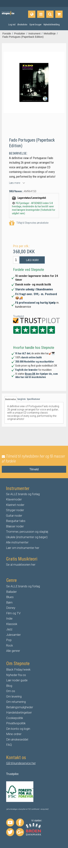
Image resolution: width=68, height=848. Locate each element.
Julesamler (13, 635)
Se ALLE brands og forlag (23, 494)
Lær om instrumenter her (22, 548)
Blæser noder (15, 526)
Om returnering (16, 702)
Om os (10, 691)
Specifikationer (33, 399)
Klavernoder (14, 499)
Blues (10, 597)
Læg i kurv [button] (32, 260)
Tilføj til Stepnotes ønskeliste (28, 223)
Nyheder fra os (16, 675)
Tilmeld (34, 469)
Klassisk (11, 624)
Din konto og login (18, 729)
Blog (9, 686)
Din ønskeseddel (17, 739)
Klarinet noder (15, 505)
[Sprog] (31, 14)
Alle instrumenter (17, 542)
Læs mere (14, 182)
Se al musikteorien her (20, 564)
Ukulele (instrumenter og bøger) (27, 537)
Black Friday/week (18, 669)
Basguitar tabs (15, 521)
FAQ (9, 745)
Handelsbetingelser (19, 712)
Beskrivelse (10, 399)
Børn (9, 602)
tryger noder (16, 510)
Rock (9, 645)
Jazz (9, 629)
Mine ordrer (13, 734)
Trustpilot (18, 316)
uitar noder (15, 515)
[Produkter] (40, 14)
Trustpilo (12, 774)
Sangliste (21, 399)
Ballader (11, 592)
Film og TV (13, 613)
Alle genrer (13, 651)
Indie (9, 618)
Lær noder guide (17, 680)
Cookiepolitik (14, 718)
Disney (10, 608)
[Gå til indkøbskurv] (59, 14)
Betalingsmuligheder (19, 707)
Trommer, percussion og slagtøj (27, 531)
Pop (9, 640)
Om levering (14, 696)
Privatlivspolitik (16, 723)
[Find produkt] (49, 14)
